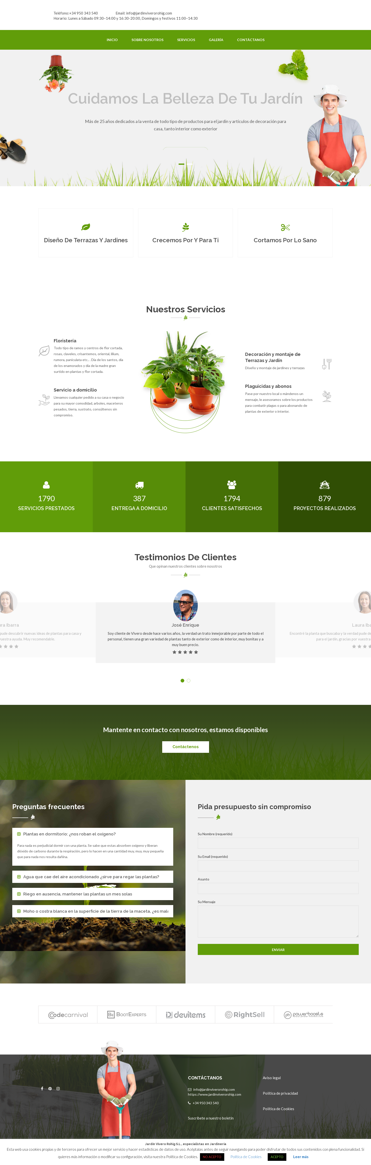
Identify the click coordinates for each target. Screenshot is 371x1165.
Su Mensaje (278, 919)
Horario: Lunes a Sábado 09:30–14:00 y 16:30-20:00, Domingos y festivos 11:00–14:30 (125, 18)
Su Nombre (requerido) (278, 840)
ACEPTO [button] (277, 1157)
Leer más (300, 1156)
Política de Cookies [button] (246, 1156)
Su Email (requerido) (278, 862)
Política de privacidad (280, 1093)
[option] (185, 118)
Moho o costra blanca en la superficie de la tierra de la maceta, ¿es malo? (95, 911)
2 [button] (189, 164)
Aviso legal (272, 1077)
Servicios (186, 40)
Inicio (112, 40)
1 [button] (181, 164)
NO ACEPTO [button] (212, 1157)
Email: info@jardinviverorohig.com (144, 13)
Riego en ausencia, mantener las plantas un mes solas (77, 894)
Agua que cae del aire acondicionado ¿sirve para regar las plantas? (91, 876)
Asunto (278, 885)
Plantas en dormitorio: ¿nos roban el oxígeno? (69, 834)
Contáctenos (185, 746)
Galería (216, 40)
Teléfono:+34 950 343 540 (75, 13)
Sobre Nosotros (147, 40)
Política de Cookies (278, 1108)
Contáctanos (251, 40)
